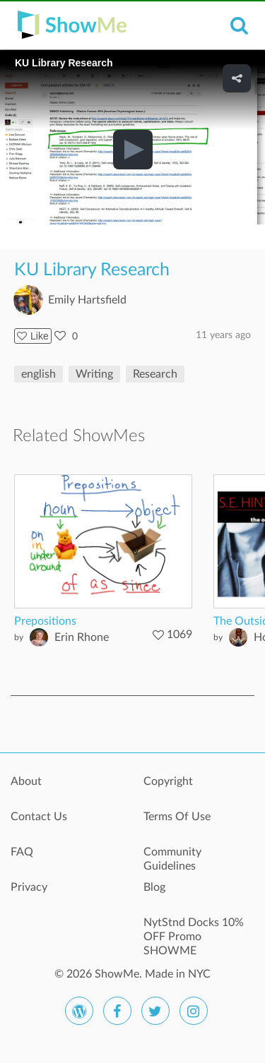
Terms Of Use (177, 816)
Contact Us (39, 816)
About (26, 781)
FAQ (22, 852)
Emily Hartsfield (87, 300)
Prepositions (45, 621)
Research (155, 374)
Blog (154, 887)
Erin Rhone (81, 637)
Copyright (168, 781)
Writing (94, 374)
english (38, 374)
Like (33, 336)
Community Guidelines (172, 859)
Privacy (29, 887)
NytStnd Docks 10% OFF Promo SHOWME (193, 930)
